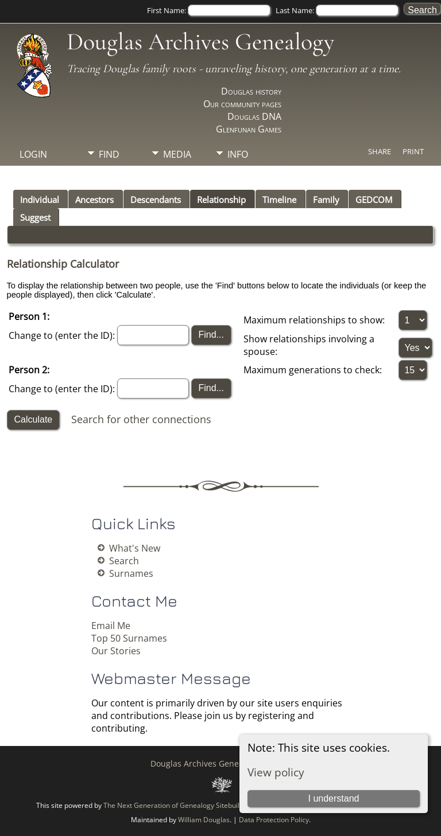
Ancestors (94, 199)
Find (109, 154)
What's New (134, 548)
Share (379, 151)
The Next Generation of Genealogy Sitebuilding (178, 805)
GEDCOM (373, 199)
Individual (39, 199)
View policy (275, 772)
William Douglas (204, 820)
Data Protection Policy (274, 820)
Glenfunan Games (248, 129)
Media (177, 154)
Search (124, 560)
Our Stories (116, 650)
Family (326, 199)
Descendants (155, 199)
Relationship (221, 199)
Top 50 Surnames (129, 638)
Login (33, 154)
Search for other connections (141, 418)
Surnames (131, 573)
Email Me (110, 625)
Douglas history (251, 91)
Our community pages (242, 103)
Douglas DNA (254, 116)
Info (237, 154)
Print (413, 151)
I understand (333, 798)
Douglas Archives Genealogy (200, 41)
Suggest (35, 217)
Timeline (279, 199)
